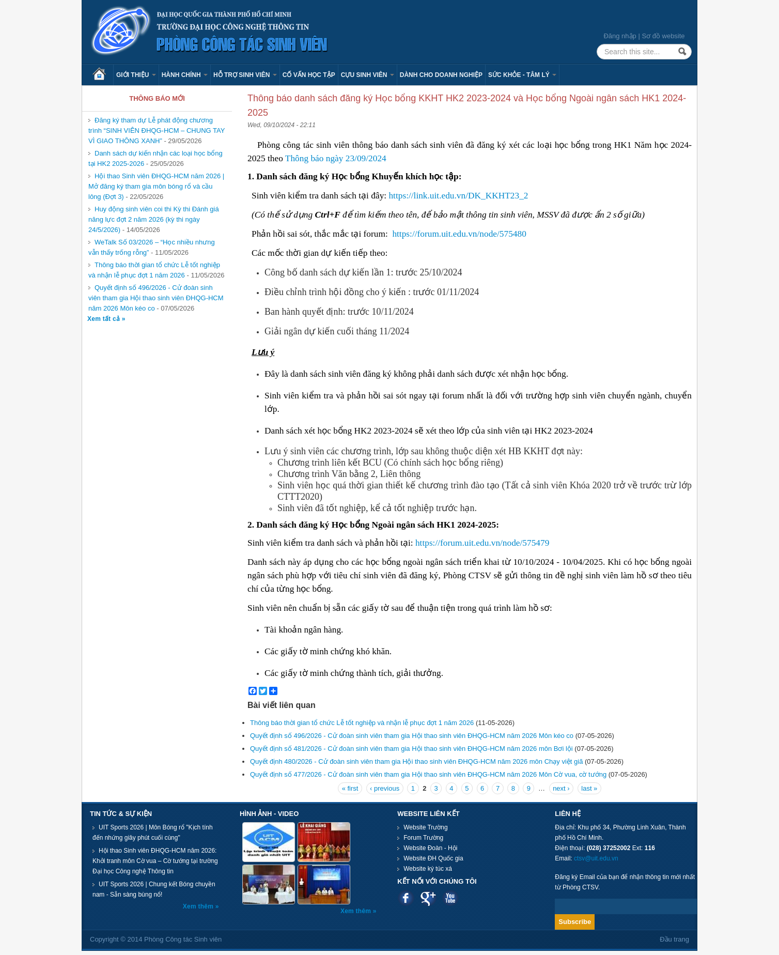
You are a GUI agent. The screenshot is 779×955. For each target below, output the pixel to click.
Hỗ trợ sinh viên (245, 75)
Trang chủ (102, 75)
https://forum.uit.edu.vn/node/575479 (483, 543)
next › (561, 788)
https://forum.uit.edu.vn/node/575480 (459, 234)
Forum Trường (423, 837)
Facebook (405, 897)
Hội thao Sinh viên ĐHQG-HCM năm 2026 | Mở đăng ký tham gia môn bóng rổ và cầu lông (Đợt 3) (156, 186)
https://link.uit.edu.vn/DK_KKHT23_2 (458, 196)
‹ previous (384, 788)
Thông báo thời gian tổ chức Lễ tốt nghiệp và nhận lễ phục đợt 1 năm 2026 (154, 270)
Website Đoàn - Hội (430, 848)
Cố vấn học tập (309, 75)
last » (589, 788)
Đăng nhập (619, 36)
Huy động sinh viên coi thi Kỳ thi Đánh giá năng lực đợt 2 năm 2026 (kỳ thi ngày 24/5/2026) (153, 219)
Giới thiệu (136, 75)
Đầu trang (674, 939)
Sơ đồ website (663, 36)
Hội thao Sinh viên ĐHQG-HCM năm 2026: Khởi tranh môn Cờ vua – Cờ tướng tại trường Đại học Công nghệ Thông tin (155, 861)
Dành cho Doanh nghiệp (441, 75)
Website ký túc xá (427, 868)
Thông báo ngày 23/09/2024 (335, 158)
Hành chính (185, 75)
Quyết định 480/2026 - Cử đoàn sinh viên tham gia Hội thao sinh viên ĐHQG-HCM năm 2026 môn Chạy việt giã (416, 761)
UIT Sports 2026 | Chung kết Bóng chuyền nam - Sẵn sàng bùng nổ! (153, 889)
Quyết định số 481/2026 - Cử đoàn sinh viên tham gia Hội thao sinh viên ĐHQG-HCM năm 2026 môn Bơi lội (411, 748)
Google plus (428, 897)
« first (350, 788)
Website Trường (425, 827)
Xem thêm (199, 906)
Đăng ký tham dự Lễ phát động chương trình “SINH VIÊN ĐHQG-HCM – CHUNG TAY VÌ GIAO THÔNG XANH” (156, 130)
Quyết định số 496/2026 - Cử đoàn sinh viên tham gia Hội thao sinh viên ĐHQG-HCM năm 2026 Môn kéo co (156, 298)
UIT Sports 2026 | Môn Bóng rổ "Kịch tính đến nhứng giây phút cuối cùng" (152, 832)
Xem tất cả (104, 318)
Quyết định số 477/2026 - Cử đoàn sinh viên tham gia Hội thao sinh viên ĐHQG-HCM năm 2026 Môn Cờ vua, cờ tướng (428, 774)
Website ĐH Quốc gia (433, 858)
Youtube (450, 897)
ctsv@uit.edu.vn (596, 858)
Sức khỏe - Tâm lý (522, 75)
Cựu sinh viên (367, 75)
